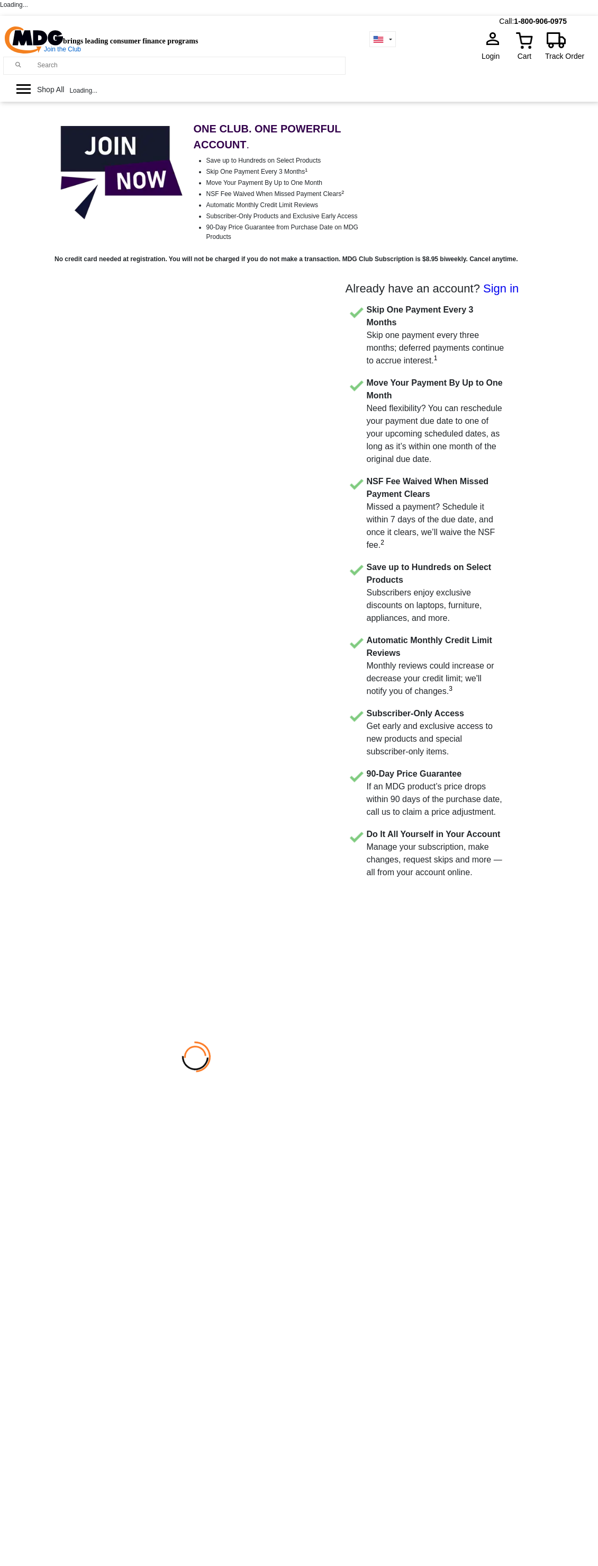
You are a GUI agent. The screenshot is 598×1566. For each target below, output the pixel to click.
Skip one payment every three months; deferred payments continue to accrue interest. (435, 335)
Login (494, 56)
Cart (524, 56)
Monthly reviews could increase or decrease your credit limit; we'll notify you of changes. (430, 666)
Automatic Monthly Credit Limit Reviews (262, 205)
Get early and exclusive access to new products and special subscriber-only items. (430, 732)
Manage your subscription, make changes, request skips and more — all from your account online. (434, 853)
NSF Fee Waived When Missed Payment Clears (275, 194)
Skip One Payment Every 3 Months (257, 171)
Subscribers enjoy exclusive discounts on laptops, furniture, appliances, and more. (429, 592)
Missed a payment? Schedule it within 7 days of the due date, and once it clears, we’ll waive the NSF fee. (431, 513)
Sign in (501, 288)
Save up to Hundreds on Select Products (263, 160)
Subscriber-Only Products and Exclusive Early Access (282, 216)
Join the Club (62, 49)
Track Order (564, 56)
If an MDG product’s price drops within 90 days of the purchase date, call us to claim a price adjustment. (434, 792)
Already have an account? (432, 288)
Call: (506, 21)
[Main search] (18, 65)
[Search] (189, 65)
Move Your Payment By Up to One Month (264, 182)
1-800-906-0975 (540, 21)
